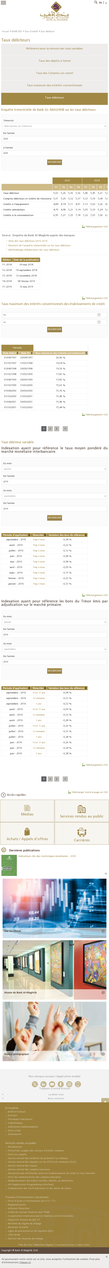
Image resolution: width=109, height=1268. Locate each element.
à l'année (8, 148)
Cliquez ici (25, 1262)
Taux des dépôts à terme (55, 61)
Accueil (5, 31)
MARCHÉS (17, 31)
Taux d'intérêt (31, 31)
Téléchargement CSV (96, 227)
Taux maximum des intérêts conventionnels (54, 85)
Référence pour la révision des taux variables (54, 48)
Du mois (7, 463)
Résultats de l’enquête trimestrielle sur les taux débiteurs (39, 246)
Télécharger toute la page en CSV (89, 792)
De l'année (9, 133)
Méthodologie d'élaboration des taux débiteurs (33, 250)
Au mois (7, 491)
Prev (105, 874)
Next (106, 874)
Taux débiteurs (54, 97)
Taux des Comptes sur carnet (54, 73)
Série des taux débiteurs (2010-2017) (27, 241)
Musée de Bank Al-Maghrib (20, 992)
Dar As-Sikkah (12, 931)
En (100, 2)
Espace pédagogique (16, 1054)
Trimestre (8, 121)
